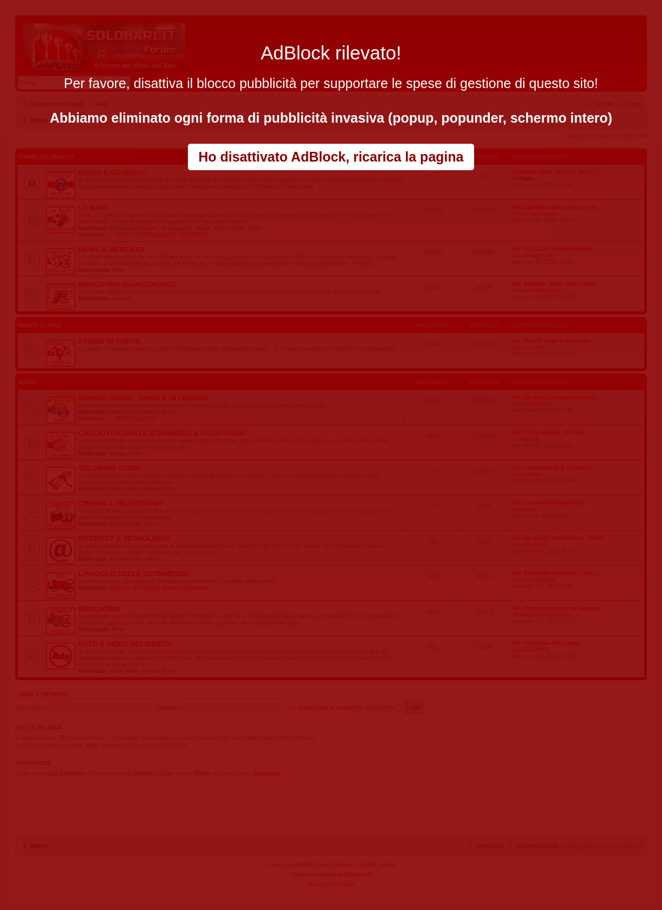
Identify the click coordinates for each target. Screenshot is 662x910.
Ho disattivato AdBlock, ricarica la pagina (331, 156)
